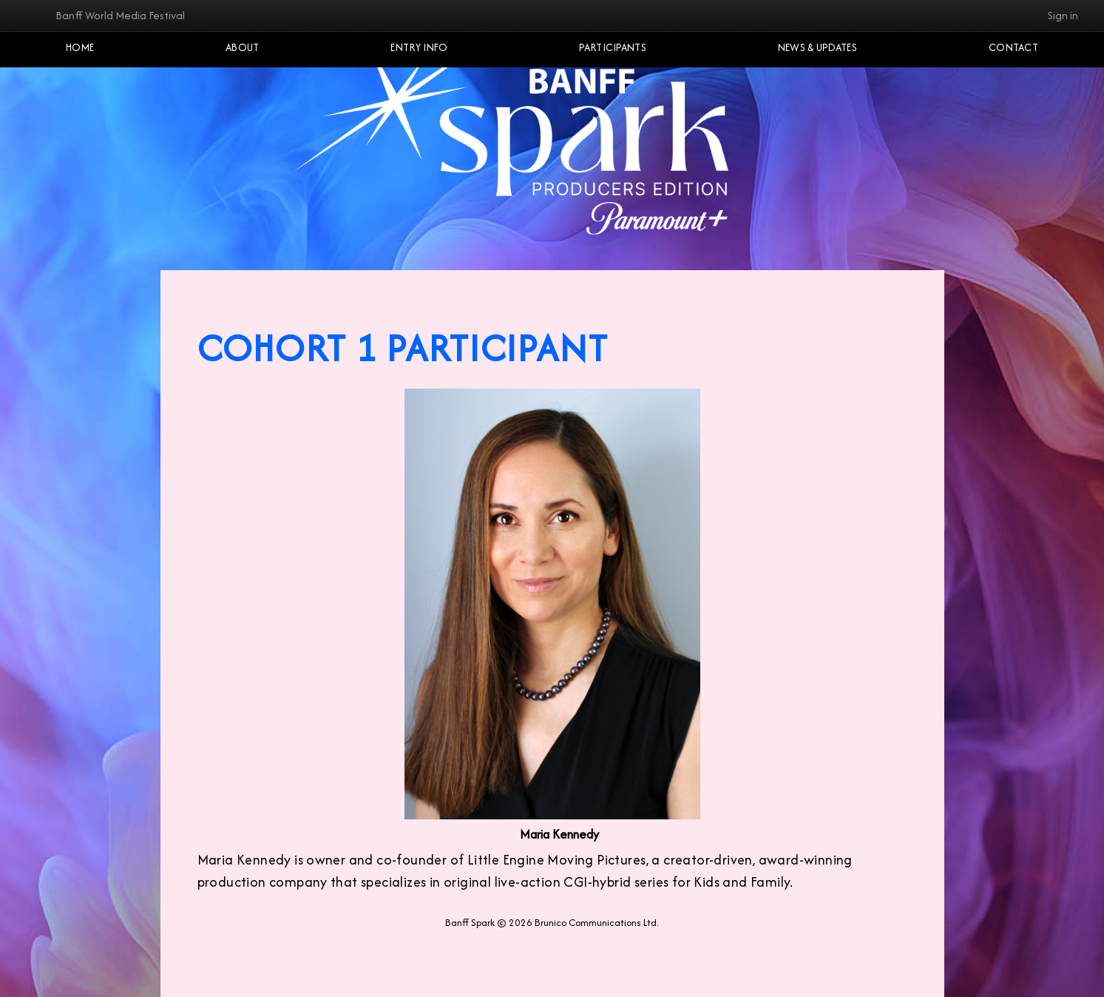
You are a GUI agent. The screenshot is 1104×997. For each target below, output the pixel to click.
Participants (612, 47)
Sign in (1063, 15)
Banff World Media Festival (120, 15)
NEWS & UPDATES (817, 47)
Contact (1013, 47)
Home (80, 47)
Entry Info (418, 47)
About (243, 47)
